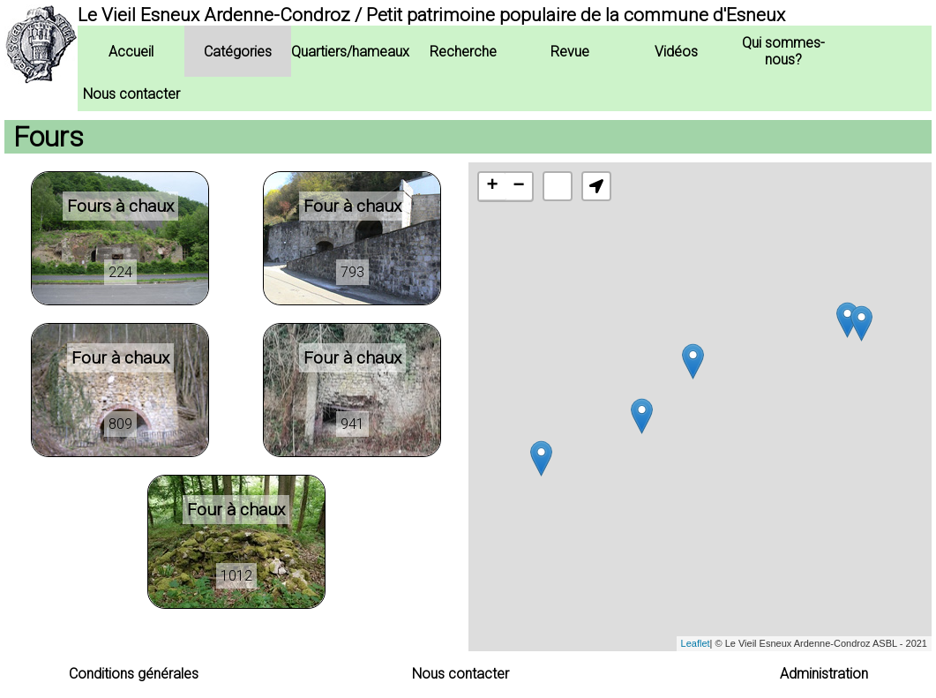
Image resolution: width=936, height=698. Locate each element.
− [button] (518, 186)
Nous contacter (131, 94)
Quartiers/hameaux (350, 51)
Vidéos (676, 51)
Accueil (131, 51)
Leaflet (695, 643)
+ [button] (492, 186)
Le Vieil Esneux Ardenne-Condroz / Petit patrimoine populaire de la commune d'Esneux (431, 15)
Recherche (463, 51)
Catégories (238, 51)
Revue (569, 51)
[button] (596, 186)
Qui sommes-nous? (783, 51)
